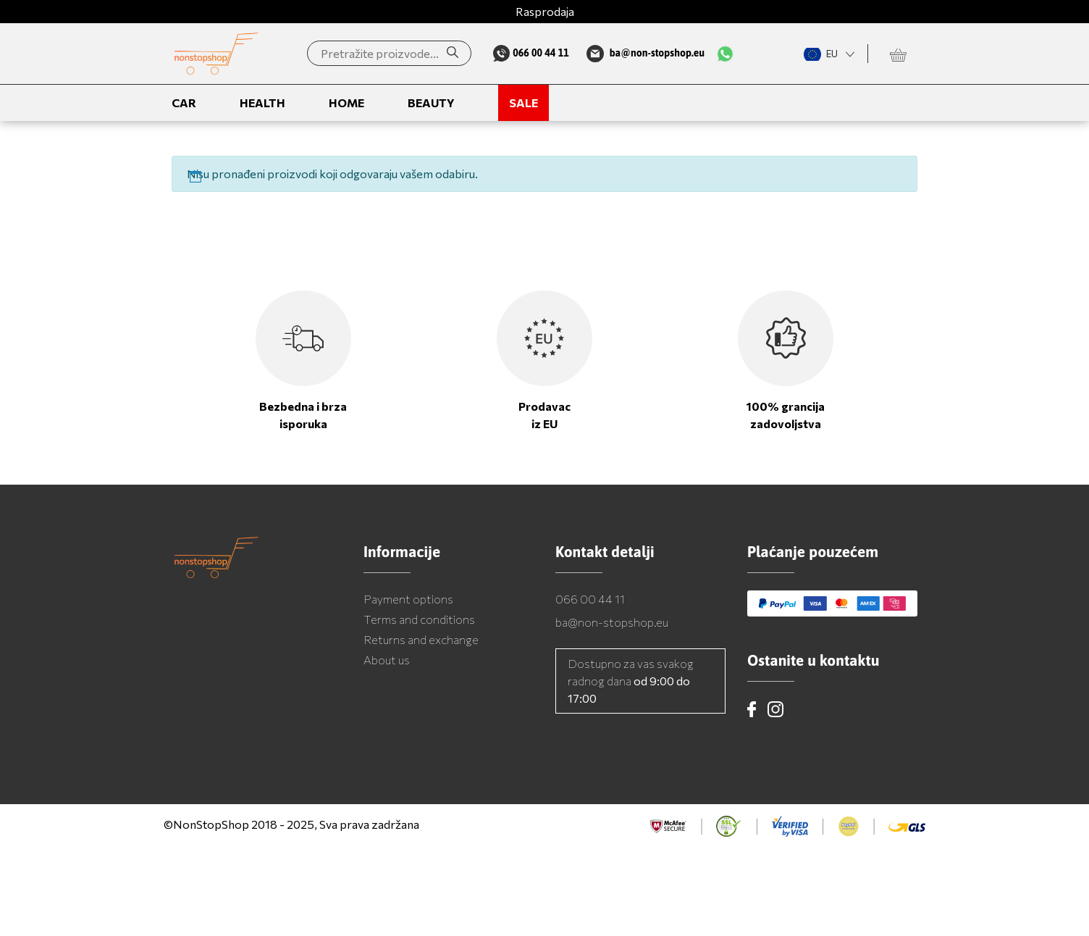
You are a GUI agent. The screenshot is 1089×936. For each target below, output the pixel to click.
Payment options (408, 599)
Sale (523, 102)
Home (346, 102)
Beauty (431, 102)
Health (262, 102)
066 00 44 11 (590, 599)
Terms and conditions (419, 619)
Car (184, 102)
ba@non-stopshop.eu (611, 622)
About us (386, 660)
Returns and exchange (421, 639)
